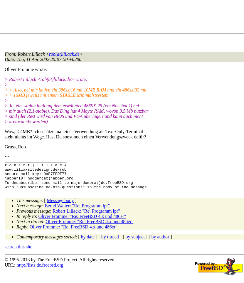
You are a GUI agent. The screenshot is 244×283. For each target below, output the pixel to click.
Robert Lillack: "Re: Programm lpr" (86, 218)
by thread (110, 243)
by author (160, 243)
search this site (18, 253)
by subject (135, 243)
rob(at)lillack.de (64, 54)
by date (88, 243)
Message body (60, 207)
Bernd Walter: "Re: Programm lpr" (77, 212)
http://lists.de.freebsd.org (39, 272)
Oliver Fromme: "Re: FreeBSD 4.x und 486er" (82, 223)
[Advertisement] (111, 18)
